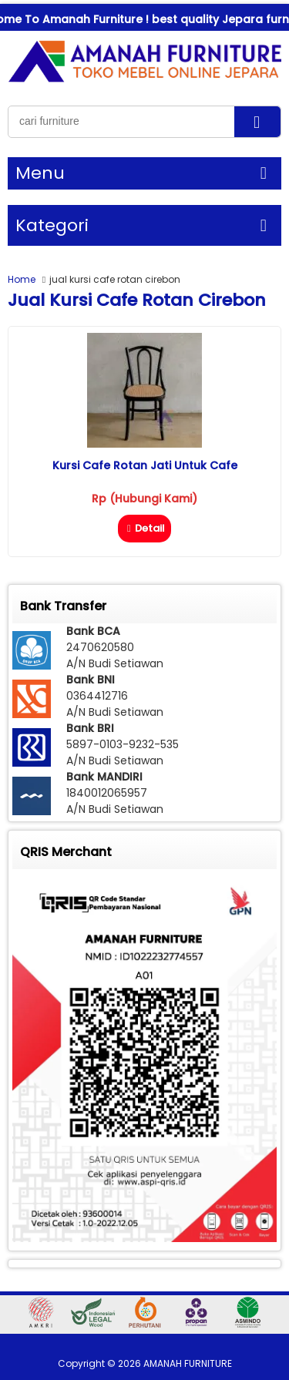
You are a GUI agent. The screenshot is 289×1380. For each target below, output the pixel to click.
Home (21, 279)
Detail (144, 528)
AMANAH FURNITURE (187, 1363)
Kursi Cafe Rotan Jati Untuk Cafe (144, 465)
